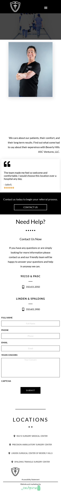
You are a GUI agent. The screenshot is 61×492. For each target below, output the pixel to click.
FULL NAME (7, 317)
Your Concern (9, 355)
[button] (45, 7)
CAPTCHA (6, 381)
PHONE (5, 330)
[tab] (30, 436)
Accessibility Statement (30, 479)
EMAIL (4, 342)
